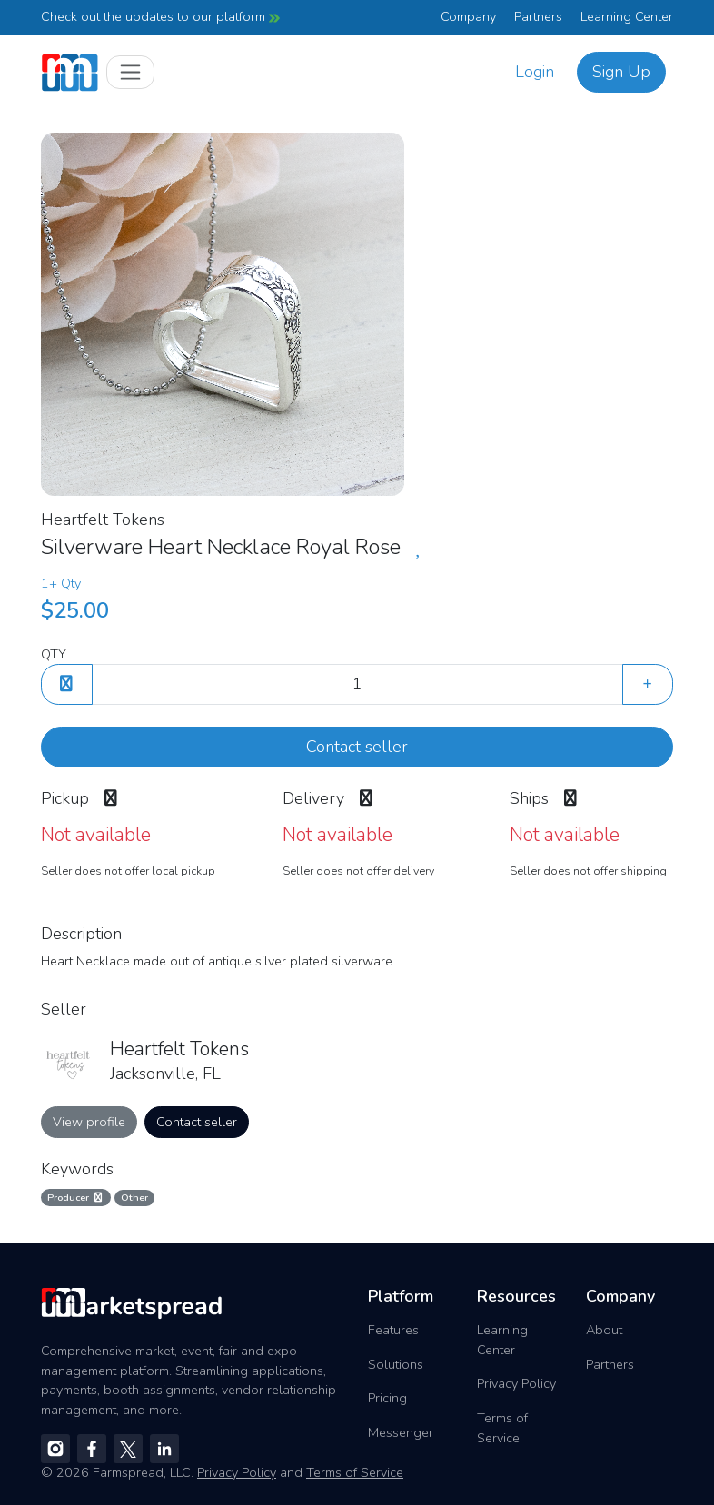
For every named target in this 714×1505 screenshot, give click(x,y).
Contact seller (357, 746)
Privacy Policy (516, 1383)
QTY (53, 654)
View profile (89, 1122)
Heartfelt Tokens (102, 519)
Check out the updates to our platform (160, 16)
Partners (538, 16)
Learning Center (626, 16)
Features (393, 1330)
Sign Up (621, 72)
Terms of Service (502, 1428)
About (604, 1330)
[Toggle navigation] (130, 72)
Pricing (387, 1398)
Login (534, 72)
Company (468, 16)
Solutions (395, 1364)
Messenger (400, 1432)
